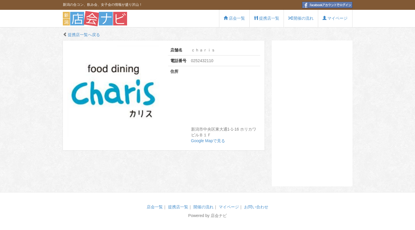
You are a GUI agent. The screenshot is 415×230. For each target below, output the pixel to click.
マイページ (335, 18)
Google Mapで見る (208, 140)
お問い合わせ (256, 207)
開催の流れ (301, 18)
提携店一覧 (266, 18)
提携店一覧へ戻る (84, 34)
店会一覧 (234, 18)
